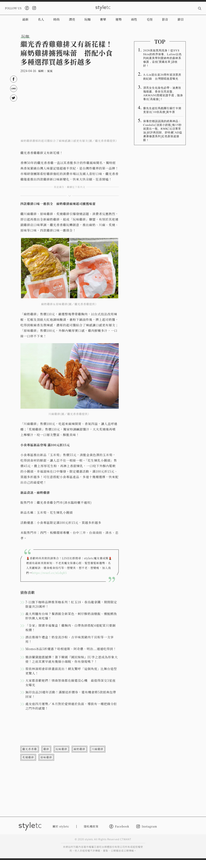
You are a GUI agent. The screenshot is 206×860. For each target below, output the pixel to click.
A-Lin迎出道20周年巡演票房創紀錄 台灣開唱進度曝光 (162, 76)
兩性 (134, 19)
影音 (165, 19)
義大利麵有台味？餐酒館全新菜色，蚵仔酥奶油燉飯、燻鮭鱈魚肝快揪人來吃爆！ (71, 615)
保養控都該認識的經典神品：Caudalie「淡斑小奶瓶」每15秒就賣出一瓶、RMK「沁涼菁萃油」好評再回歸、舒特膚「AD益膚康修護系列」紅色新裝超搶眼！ (162, 130)
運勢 (118, 19)
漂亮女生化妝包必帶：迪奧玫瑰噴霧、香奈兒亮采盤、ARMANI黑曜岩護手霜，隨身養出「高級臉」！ (163, 93)
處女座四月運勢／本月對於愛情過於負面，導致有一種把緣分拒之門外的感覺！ (71, 705)
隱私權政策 (91, 826)
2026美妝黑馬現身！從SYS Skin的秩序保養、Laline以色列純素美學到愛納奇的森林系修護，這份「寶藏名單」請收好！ (162, 58)
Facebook (119, 826)
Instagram (146, 826)
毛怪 (149, 19)
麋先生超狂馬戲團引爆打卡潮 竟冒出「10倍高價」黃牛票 (163, 110)
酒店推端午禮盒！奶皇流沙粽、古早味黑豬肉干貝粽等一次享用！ (69, 639)
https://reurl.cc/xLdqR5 (49, 573)
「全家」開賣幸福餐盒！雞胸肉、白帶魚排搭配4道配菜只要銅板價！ (70, 627)
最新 (25, 19)
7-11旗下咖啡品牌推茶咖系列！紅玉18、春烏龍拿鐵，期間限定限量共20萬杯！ (71, 604)
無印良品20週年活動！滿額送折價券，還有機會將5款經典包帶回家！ (70, 694)
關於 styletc (61, 826)
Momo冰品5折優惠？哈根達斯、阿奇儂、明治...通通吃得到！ (71, 648)
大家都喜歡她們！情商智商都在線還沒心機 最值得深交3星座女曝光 (70, 682)
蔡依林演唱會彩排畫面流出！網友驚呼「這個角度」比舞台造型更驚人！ (71, 670)
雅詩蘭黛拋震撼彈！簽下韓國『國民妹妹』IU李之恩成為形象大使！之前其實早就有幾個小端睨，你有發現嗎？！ (71, 659)
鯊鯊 (50, 71)
